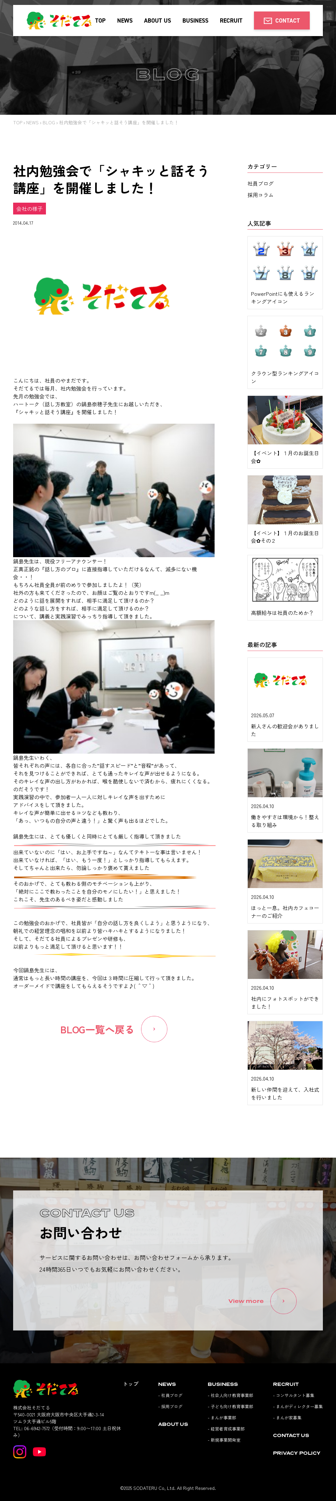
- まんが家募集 (287, 1417)
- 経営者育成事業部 (226, 1428)
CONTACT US (291, 1435)
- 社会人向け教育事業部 (230, 1395)
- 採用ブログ (170, 1406)
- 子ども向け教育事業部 (230, 1406)
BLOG (49, 122)
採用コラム (260, 194)
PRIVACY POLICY (297, 1452)
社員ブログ (260, 183)
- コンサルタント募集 (293, 1395)
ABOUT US (157, 20)
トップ (130, 1383)
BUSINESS (195, 20)
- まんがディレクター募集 (298, 1406)
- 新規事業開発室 (224, 1439)
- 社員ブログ (170, 1395)
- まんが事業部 (222, 1417)
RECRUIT (231, 20)
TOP (100, 20)
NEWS (125, 20)
